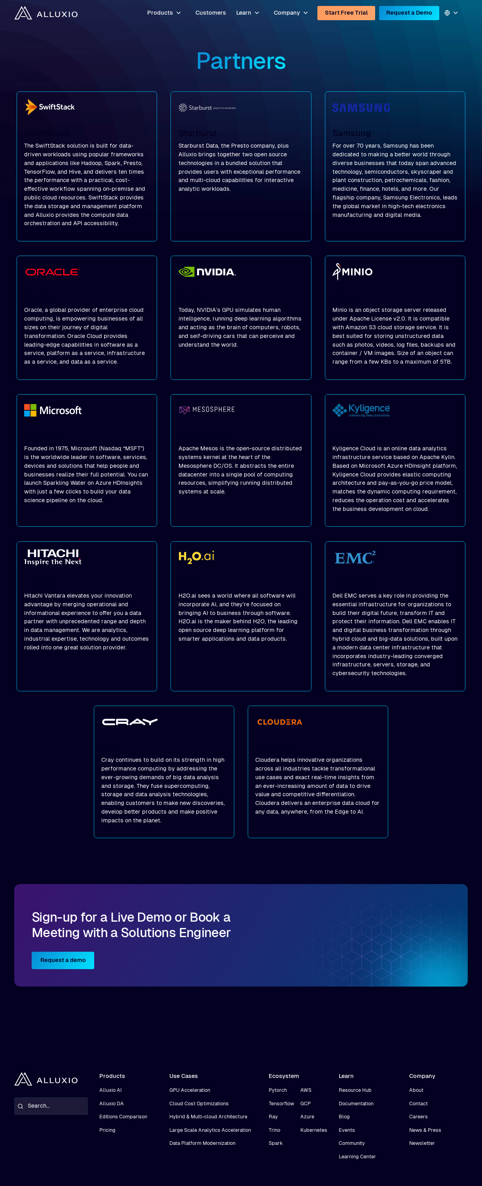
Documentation (356, 1103)
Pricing (107, 1130)
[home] (46, 13)
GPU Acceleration (189, 1090)
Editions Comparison (123, 1117)
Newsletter (422, 1143)
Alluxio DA (111, 1103)
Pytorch (278, 1090)
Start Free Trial (346, 12)
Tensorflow (281, 1103)
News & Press (425, 1130)
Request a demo (63, 960)
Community (352, 1143)
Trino (274, 1130)
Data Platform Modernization (202, 1143)
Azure (307, 1117)
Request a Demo (409, 12)
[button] (164, 13)
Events (347, 1130)
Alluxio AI (110, 1090)
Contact (418, 1103)
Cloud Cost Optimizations (199, 1103)
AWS (305, 1090)
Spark (276, 1143)
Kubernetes (313, 1130)
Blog (344, 1117)
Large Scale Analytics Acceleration (210, 1130)
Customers (210, 12)
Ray (273, 1117)
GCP (305, 1103)
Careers (418, 1117)
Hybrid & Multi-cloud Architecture (208, 1117)
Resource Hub (355, 1090)
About (416, 1090)
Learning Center (357, 1156)
